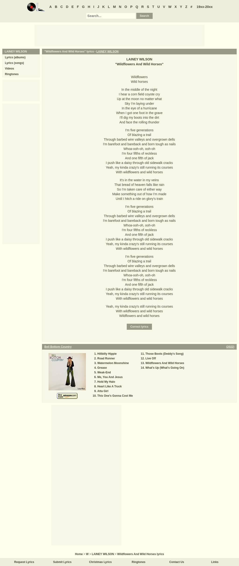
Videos (9, 68)
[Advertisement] (119, 35)
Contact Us (176, 562)
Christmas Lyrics (100, 562)
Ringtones (12, 74)
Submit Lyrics (62, 562)
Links (214, 562)
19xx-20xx (205, 7)
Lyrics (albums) (15, 57)
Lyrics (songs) (14, 63)
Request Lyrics (24, 562)
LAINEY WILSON (107, 51)
